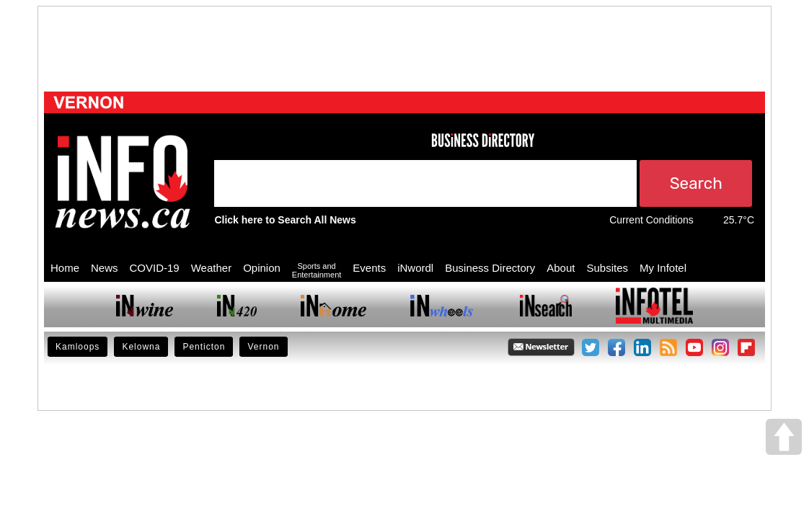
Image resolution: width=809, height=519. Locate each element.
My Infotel (663, 268)
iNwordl (415, 268)
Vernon (263, 347)
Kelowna (141, 347)
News (104, 268)
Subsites (607, 268)
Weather (211, 268)
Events (369, 268)
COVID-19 (155, 268)
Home (64, 268)
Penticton (203, 347)
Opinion (261, 268)
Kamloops (78, 347)
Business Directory (490, 268)
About (561, 268)
